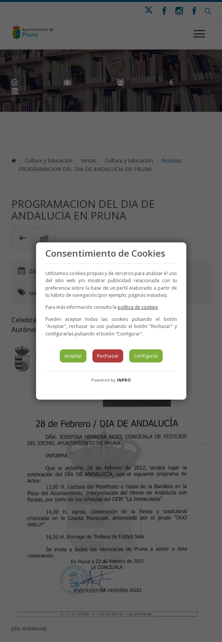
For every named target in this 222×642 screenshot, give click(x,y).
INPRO (124, 380)
